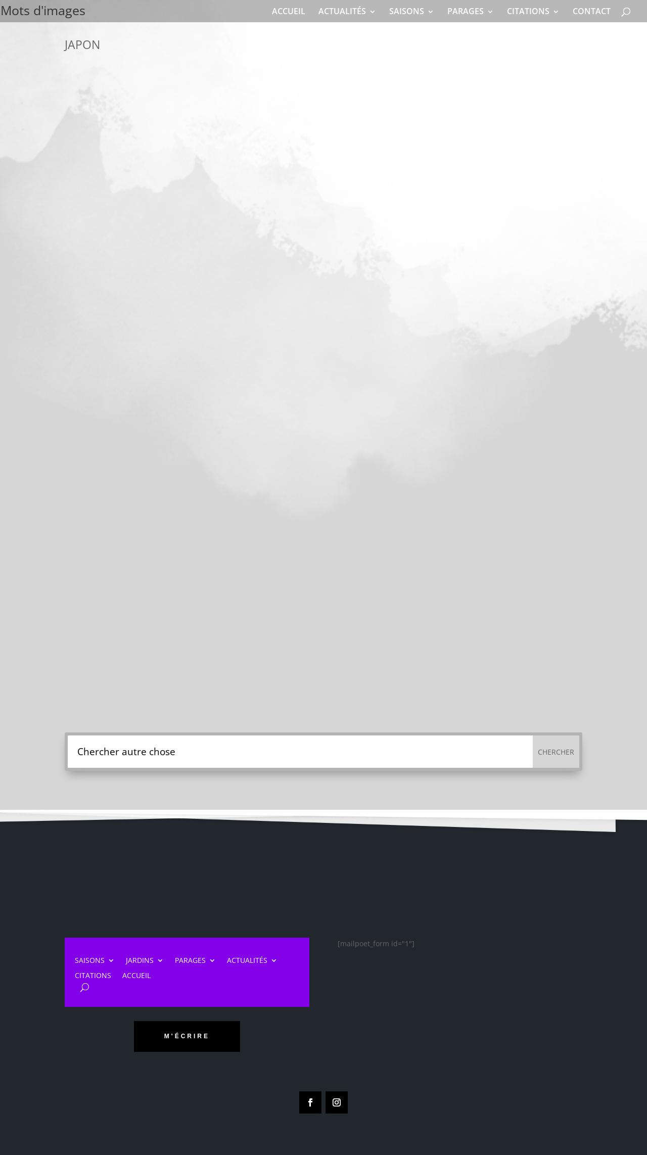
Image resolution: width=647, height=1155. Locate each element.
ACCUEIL (288, 11)
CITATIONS (528, 11)
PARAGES (465, 11)
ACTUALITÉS (342, 11)
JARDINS (140, 961)
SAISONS (406, 11)
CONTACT (592, 11)
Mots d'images (66, 11)
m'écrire (187, 1036)
